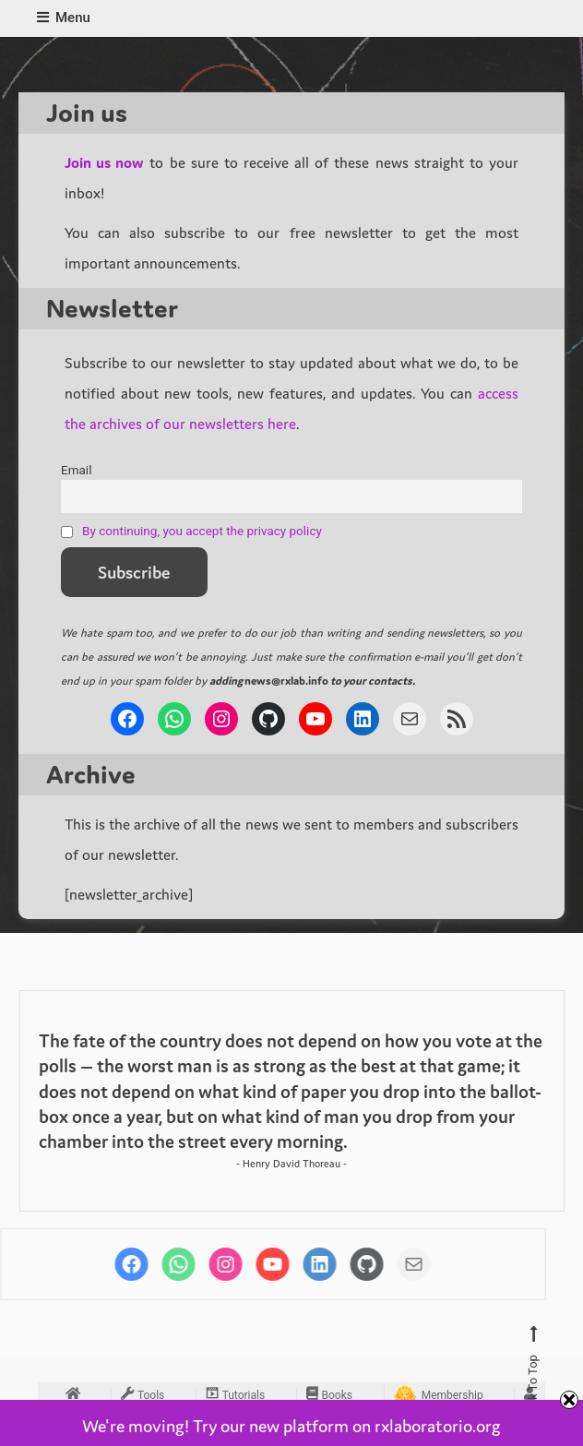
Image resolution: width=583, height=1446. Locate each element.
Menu (63, 17)
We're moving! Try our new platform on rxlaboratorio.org (291, 1426)
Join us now (104, 163)
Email (76, 469)
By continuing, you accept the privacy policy (202, 530)
